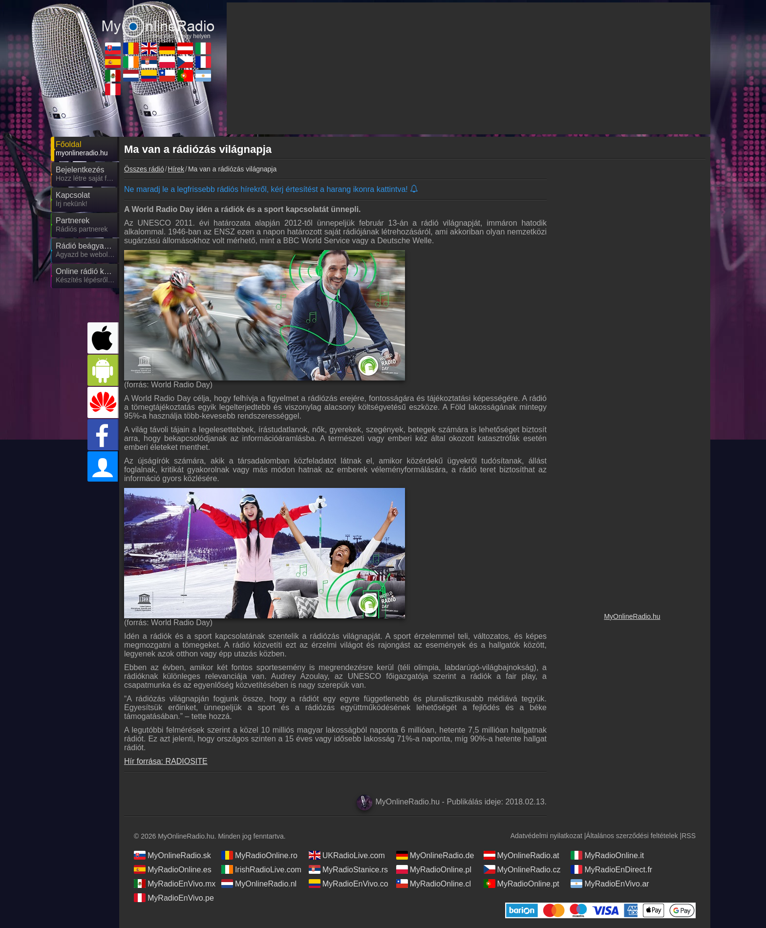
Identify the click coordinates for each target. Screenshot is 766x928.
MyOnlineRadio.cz (522, 869)
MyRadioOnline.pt (521, 883)
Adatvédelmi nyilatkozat (546, 836)
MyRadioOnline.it (607, 855)
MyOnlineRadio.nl (259, 883)
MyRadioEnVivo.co (348, 883)
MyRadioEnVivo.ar (610, 883)
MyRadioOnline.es (173, 869)
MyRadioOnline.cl (433, 883)
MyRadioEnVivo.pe (174, 897)
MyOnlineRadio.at (521, 855)
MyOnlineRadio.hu (632, 616)
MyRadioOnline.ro (259, 855)
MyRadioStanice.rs (348, 869)
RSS (688, 836)
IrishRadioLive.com (261, 869)
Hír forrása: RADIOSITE (166, 761)
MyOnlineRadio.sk (172, 855)
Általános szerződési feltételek (632, 836)
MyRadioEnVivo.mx (174, 883)
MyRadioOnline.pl (433, 869)
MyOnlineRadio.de (435, 855)
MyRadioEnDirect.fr (611, 869)
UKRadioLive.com (347, 855)
